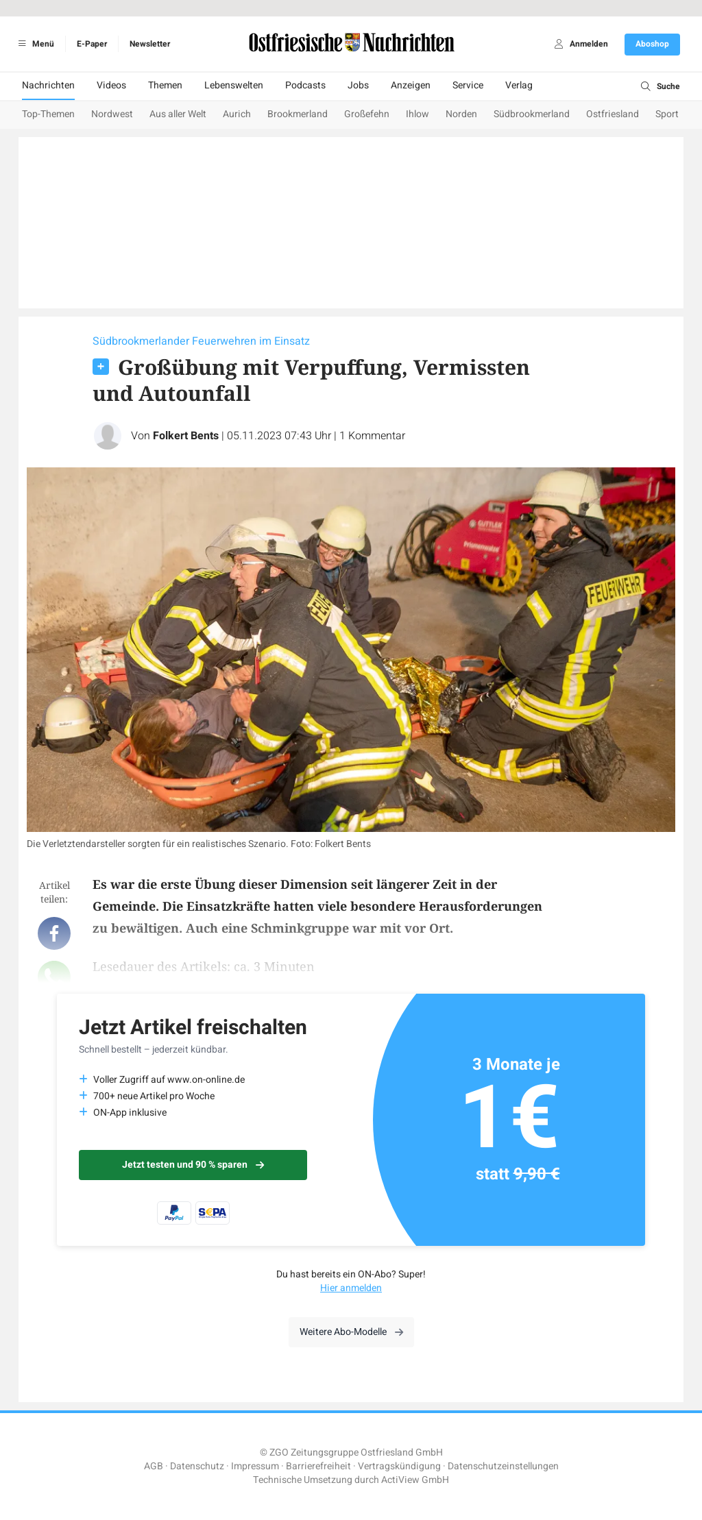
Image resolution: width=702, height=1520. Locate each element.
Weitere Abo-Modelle (351, 1332)
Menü (34, 44)
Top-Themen (48, 114)
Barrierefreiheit (318, 1466)
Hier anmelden (351, 1288)
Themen (165, 85)
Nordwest (112, 114)
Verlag (519, 85)
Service (467, 85)
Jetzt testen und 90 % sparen (193, 1164)
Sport (667, 114)
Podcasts (305, 85)
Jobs (358, 85)
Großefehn (366, 114)
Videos (111, 85)
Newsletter (150, 43)
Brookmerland (297, 114)
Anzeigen (411, 85)
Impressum (255, 1466)
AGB (153, 1466)
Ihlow (417, 114)
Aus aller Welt (177, 114)
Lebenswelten (233, 85)
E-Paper (92, 43)
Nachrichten (48, 85)
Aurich (237, 114)
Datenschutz (197, 1466)
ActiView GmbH (415, 1480)
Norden (461, 114)
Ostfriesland (612, 114)
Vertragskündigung (399, 1466)
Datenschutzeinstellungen (503, 1466)
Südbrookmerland (532, 114)
